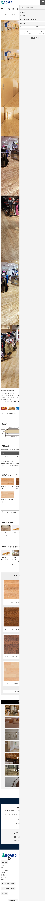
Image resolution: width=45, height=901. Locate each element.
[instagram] (9, 858)
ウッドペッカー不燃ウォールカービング (38, 535)
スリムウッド (16, 533)
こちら (20, 461)
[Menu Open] (42, 2)
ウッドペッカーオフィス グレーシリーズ (27, 535)
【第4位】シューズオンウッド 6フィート (39, 560)
